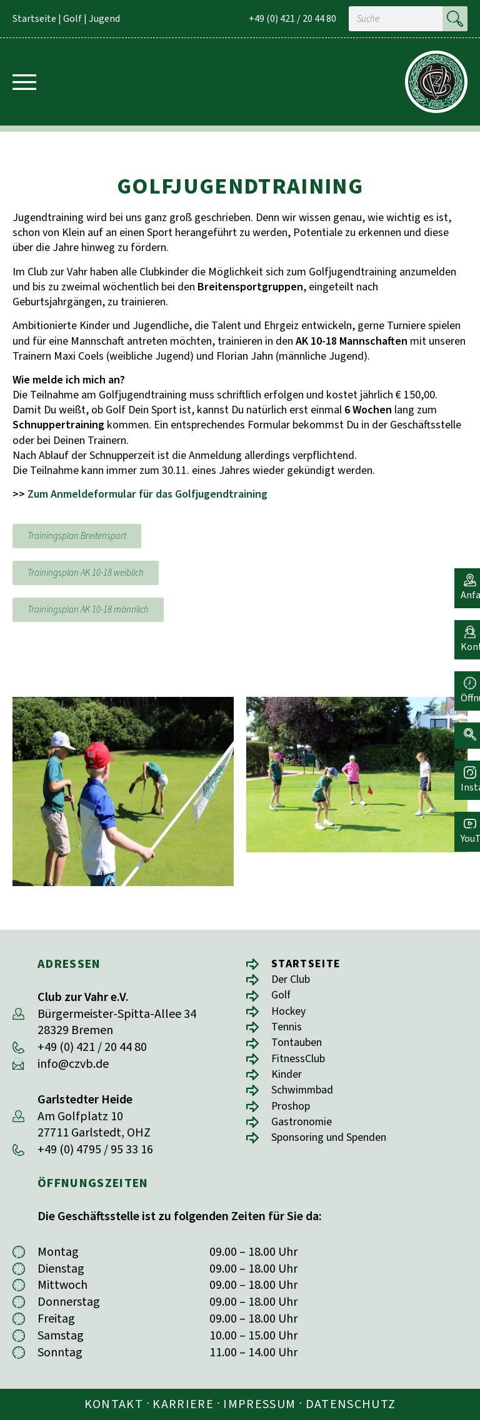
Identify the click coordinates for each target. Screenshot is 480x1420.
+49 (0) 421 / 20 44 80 (292, 19)
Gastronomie (305, 1132)
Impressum (259, 1404)
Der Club (294, 980)
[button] (464, 724)
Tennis (288, 1031)
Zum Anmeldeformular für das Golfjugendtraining (148, 494)
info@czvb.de (73, 1064)
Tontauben (300, 1048)
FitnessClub (301, 1065)
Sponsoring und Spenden (337, 1149)
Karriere (183, 1404)
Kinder (288, 1081)
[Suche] (455, 18)
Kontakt (113, 1404)
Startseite (34, 19)
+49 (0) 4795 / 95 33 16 (95, 1149)
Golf (72, 19)
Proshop (293, 1115)
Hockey (291, 1014)
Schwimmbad (307, 1098)
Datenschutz (351, 1404)
